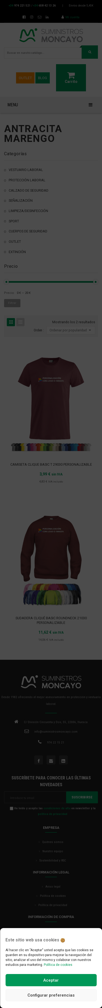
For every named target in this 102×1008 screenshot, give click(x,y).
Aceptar (51, 980)
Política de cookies (58, 965)
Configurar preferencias (51, 995)
